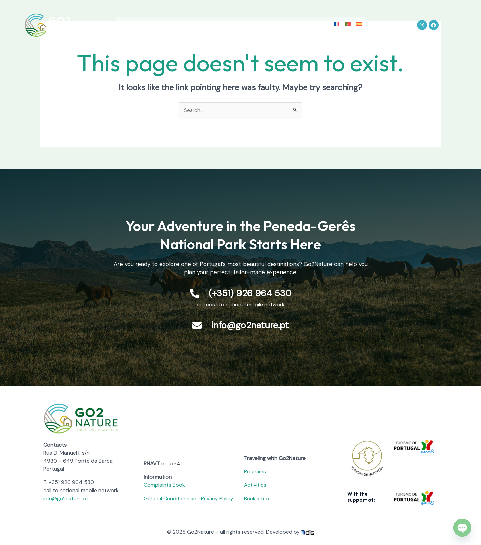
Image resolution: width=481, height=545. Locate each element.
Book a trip (257, 498)
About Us (121, 19)
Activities (197, 19)
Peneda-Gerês (159, 19)
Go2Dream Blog (285, 19)
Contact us (327, 19)
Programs (255, 471)
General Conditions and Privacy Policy (190, 498)
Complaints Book (164, 485)
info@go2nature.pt (66, 498)
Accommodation (237, 19)
